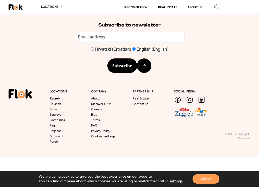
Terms (95, 120)
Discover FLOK (101, 104)
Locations (49, 7)
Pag (52, 125)
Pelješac (55, 131)
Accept (206, 178)
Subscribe (122, 66)
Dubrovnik (57, 136)
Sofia (53, 109)
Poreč (54, 141)
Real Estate (167, 7)
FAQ (94, 125)
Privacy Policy (100, 131)
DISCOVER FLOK (136, 7)
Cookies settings (103, 136)
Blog (94, 114)
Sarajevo (56, 114)
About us (195, 7)
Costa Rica (57, 120)
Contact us (140, 104)
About (95, 98)
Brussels (56, 104)
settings (176, 181)
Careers (96, 109)
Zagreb (55, 98)
